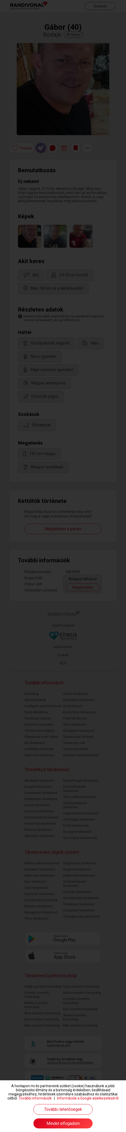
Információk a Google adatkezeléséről (88, 1098)
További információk (35, 1098)
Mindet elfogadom (63, 1123)
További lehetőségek (63, 1109)
